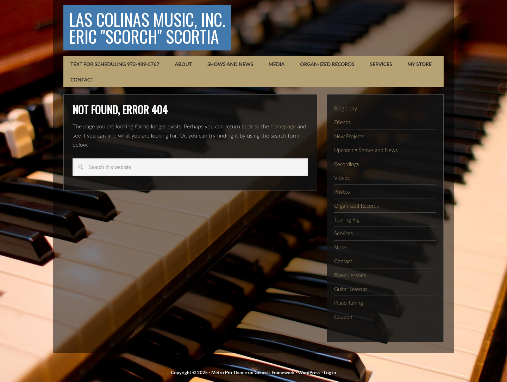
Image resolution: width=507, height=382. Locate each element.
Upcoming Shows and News (366, 150)
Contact (343, 261)
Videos (342, 178)
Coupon (343, 317)
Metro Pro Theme (229, 372)
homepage (283, 126)
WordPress (309, 372)
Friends (342, 122)
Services (343, 233)
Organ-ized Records (356, 205)
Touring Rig (346, 219)
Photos (342, 191)
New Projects (349, 136)
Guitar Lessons (350, 289)
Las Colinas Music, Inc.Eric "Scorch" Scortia (147, 28)
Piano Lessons (350, 275)
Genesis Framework (275, 372)
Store (340, 247)
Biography (345, 108)
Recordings (346, 164)
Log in (330, 372)
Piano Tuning (348, 302)
